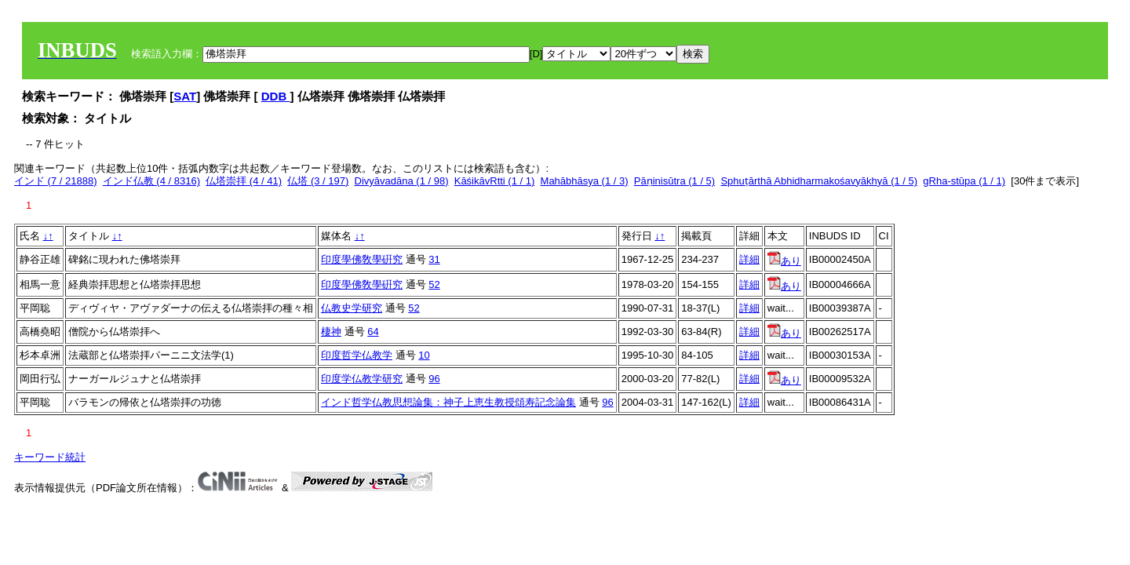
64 (372, 331)
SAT (184, 96)
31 (433, 259)
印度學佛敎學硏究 (362, 259)
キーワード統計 (50, 457)
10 (423, 355)
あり (784, 261)
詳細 (749, 259)
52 (433, 284)
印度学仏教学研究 (362, 379)
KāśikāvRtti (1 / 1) (494, 181)
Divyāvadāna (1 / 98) (402, 181)
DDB (275, 96)
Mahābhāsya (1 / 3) (585, 181)
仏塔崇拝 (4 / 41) (244, 181)
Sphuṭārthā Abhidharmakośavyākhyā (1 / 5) (818, 181)
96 (433, 379)
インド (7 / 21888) (55, 181)
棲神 (331, 331)
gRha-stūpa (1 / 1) (964, 181)
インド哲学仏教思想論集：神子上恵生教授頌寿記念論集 (448, 402)
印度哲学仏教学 (356, 355)
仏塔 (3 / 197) (317, 181)
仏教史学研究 (351, 308)
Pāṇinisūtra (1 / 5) (674, 181)
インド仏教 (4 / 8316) (151, 181)
